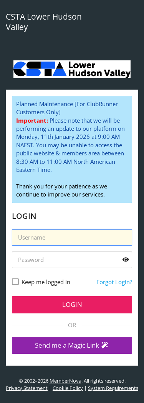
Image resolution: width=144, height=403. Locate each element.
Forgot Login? (114, 282)
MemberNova (65, 380)
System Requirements (113, 388)
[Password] (72, 259)
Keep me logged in (46, 282)
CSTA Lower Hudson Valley (44, 21)
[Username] (72, 237)
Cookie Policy (68, 388)
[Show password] (125, 260)
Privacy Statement (27, 388)
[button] (72, 345)
